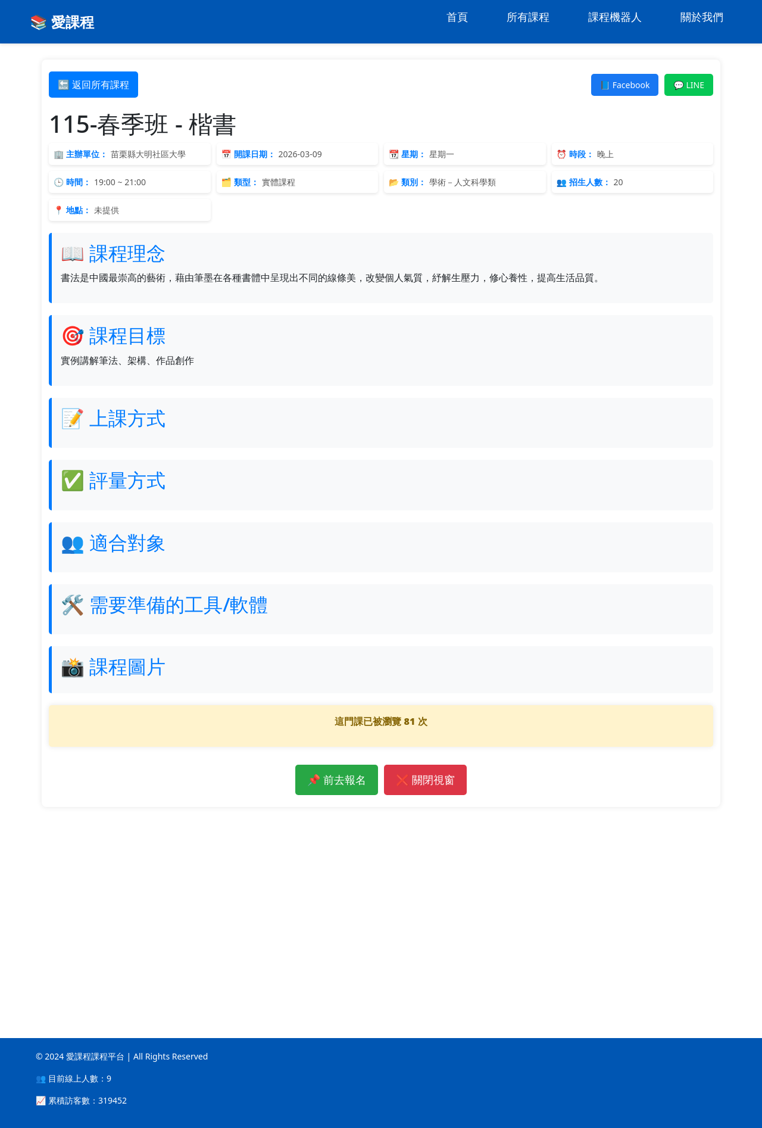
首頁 (457, 17)
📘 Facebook (625, 85)
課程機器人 (615, 17)
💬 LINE (688, 85)
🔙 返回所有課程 (93, 84)
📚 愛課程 (62, 22)
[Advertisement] (381, 902)
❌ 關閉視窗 (425, 779)
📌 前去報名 (336, 779)
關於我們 (701, 17)
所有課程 (528, 17)
